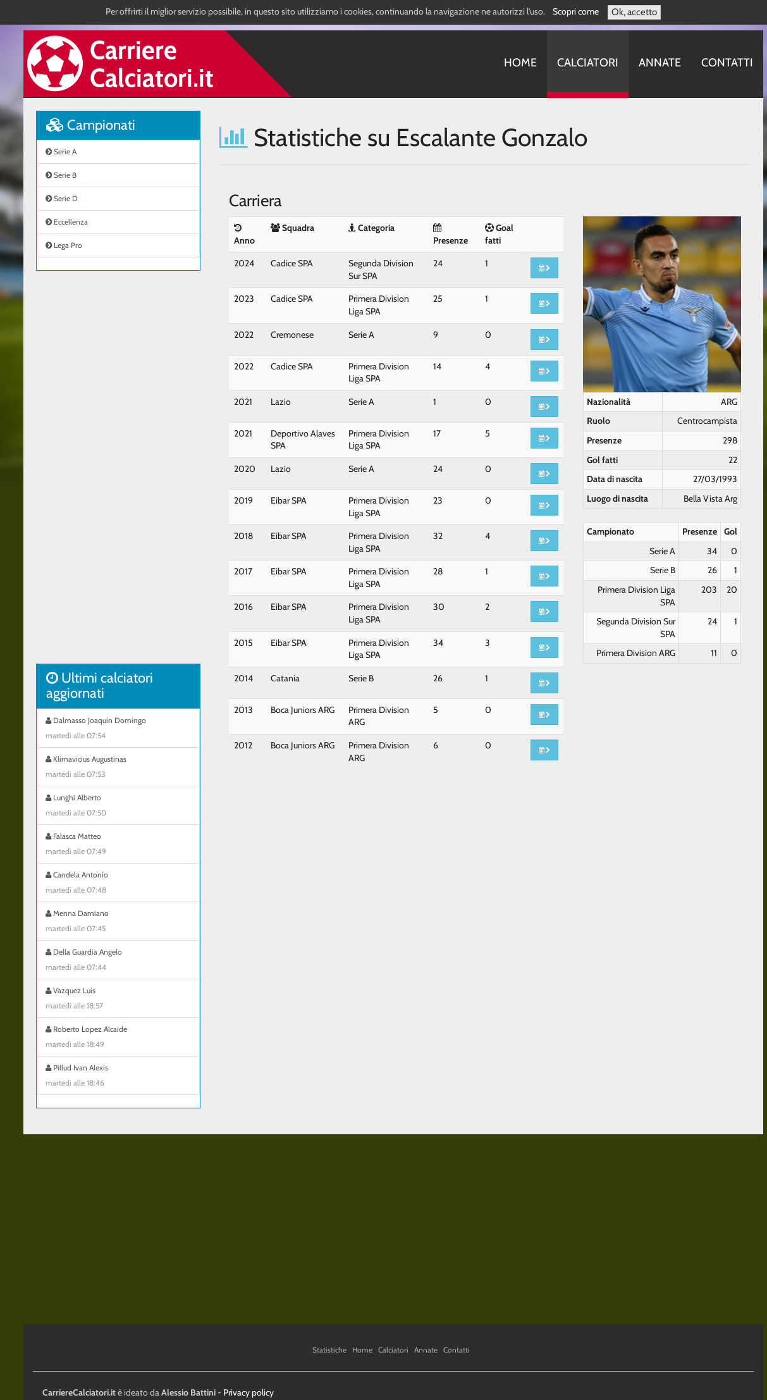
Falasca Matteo (118, 845)
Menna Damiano (118, 922)
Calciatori (587, 63)
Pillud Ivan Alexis (118, 1077)
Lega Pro (64, 245)
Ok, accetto (634, 12)
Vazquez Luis (118, 999)
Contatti (727, 63)
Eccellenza (67, 221)
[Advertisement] (118, 474)
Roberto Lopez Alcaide (118, 1038)
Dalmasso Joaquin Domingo (118, 729)
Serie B (61, 175)
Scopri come (576, 11)
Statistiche (329, 1349)
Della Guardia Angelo (118, 961)
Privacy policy (248, 1392)
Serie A (61, 151)
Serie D (62, 198)
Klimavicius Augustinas (118, 768)
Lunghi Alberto (118, 807)
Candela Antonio (118, 884)
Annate (660, 63)
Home (520, 63)
